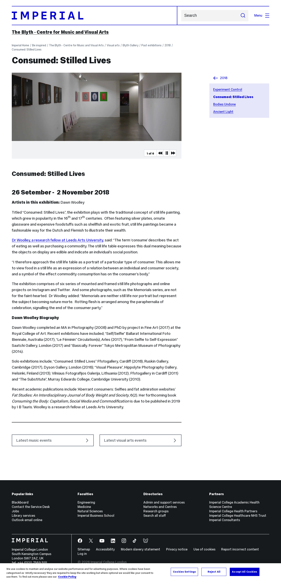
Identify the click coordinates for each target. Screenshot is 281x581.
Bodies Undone (224, 104)
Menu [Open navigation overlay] (261, 15)
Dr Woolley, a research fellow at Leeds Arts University (57, 240)
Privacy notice (176, 549)
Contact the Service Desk (31, 507)
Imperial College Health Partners (233, 511)
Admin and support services (164, 502)
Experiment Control (227, 89)
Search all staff (154, 516)
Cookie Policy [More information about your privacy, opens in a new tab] (67, 578)
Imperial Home (20, 45)
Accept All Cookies (244, 573)
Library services (23, 516)
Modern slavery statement (140, 549)
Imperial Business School (96, 516)
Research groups (156, 511)
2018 (168, 45)
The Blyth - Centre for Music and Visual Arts (60, 32)
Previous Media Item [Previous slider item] (160, 153)
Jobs (15, 511)
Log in (82, 554)
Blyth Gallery (130, 45)
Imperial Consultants (224, 520)
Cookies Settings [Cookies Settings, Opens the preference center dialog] (184, 573)
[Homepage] (94, 15)
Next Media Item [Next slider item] (172, 153)
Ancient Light (223, 112)
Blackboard (20, 502)
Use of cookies (204, 549)
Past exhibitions (151, 45)
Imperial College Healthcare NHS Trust (237, 516)
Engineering (86, 502)
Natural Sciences (90, 511)
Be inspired (39, 45)
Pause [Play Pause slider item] (166, 153)
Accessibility (105, 549)
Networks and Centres (160, 507)
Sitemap (84, 549)
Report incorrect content (240, 549)
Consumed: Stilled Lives (26, 49)
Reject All (214, 573)
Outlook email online (27, 520)
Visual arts (113, 45)
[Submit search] (243, 15)
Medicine (84, 507)
